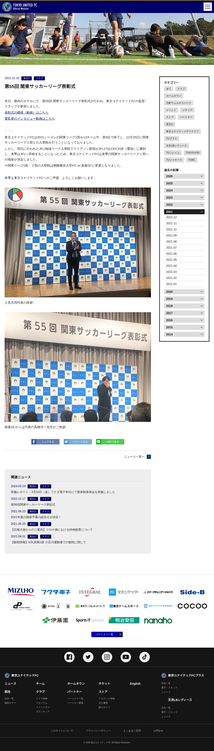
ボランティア (43, 711)
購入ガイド (104, 707)
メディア (187, 110)
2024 (169, 190)
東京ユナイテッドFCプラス (186, 675)
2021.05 (171, 259)
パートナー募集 (75, 703)
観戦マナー (10, 703)
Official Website (19, 7)
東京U (169, 124)
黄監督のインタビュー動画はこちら (30, 118)
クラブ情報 (41, 698)
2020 (169, 291)
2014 (169, 334)
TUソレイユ (173, 152)
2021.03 (171, 271)
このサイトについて (62, 730)
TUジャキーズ (174, 159)
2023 (169, 197)
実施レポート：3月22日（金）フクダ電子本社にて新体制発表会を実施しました (63, 492)
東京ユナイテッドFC (24, 675)
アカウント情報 (107, 698)
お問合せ (158, 730)
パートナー (186, 117)
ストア (170, 117)
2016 (169, 320)
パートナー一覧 (104, 634)
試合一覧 (9, 698)
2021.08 (171, 241)
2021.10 (171, 229)
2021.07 (171, 247)
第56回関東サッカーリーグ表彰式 (33, 504)
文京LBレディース (176, 145)
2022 (169, 204)
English (135, 683)
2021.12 (171, 217)
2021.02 (171, 278)
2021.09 (171, 235)
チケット (104, 683)
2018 (169, 306)
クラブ (181, 88)
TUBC (191, 159)
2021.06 (171, 253)
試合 (7, 691)
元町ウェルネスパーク (178, 102)
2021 (169, 211)
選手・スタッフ (169, 687)
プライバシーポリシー (98, 730)
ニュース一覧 (22, 16)
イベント (171, 110)
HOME (7, 16)
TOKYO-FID (192, 152)
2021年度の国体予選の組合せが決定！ (36, 517)
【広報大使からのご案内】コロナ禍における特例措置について (52, 529)
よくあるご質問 (132, 730)
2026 (169, 176)
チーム (40, 683)
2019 (169, 298)
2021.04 (171, 265)
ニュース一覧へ (134, 456)
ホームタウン (173, 95)
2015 (169, 327)
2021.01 (171, 284)
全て (168, 88)
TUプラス (171, 138)
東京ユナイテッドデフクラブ (182, 131)
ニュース (10, 683)
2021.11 (171, 223)
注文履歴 (103, 703)
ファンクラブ (43, 707)
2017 (169, 313)
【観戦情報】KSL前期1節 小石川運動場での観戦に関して (48, 542)
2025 (169, 183)
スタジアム (41, 703)
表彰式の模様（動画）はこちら (26, 112)
